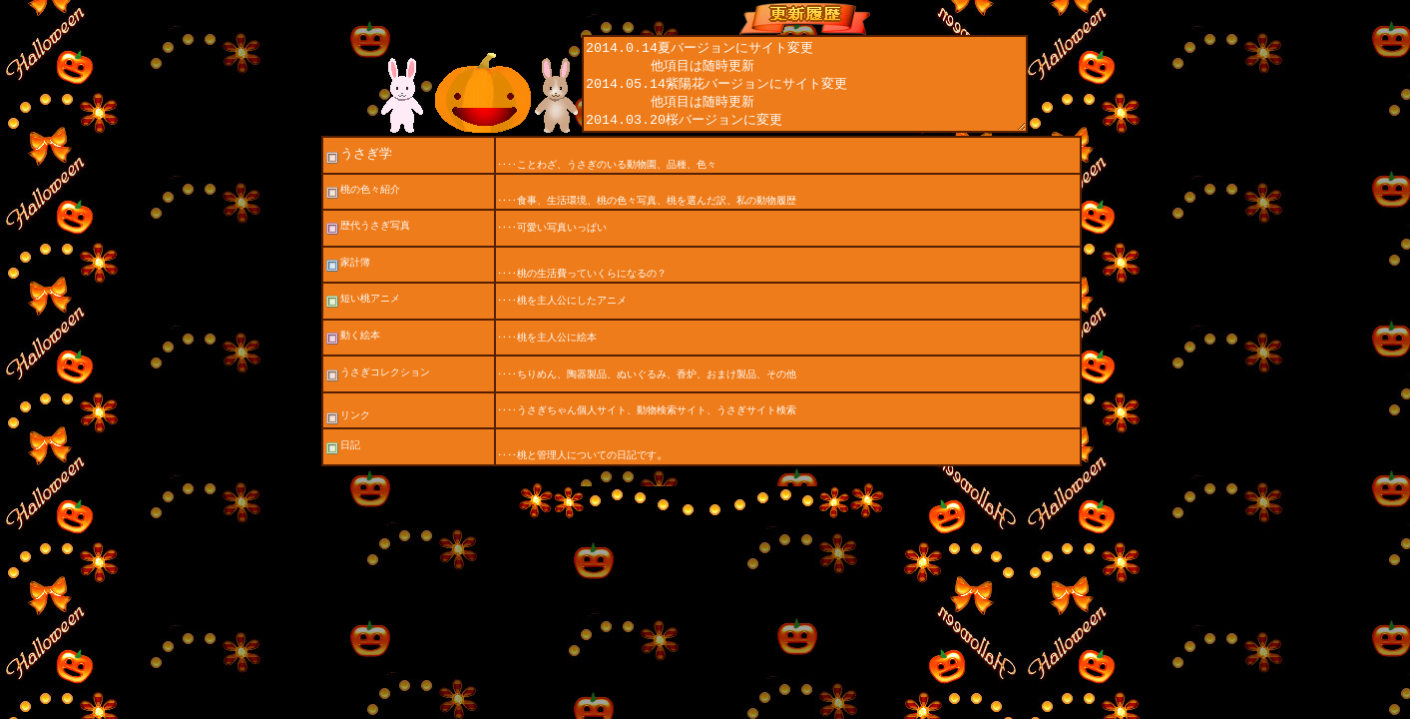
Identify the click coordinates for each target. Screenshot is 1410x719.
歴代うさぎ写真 (375, 243)
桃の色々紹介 (362, 207)
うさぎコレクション (377, 389)
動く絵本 (352, 353)
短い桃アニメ (362, 316)
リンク (347, 432)
